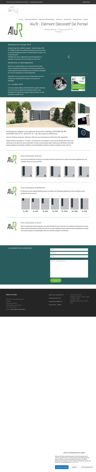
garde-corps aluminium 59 (56, 295)
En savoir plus (74, 462)
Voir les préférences (87, 467)
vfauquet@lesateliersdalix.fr (36, 2)
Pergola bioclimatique (31, 19)
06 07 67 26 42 (86, 2)
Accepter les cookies (62, 467)
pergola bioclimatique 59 (55, 301)
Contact (85, 19)
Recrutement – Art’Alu (55, 304)
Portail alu (59, 19)
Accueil (21, 19)
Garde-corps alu (77, 19)
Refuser (74, 467)
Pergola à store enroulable (46, 19)
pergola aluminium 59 (55, 298)
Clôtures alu (67, 19)
